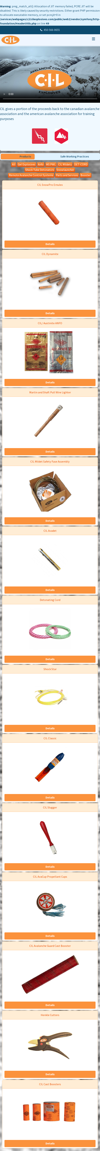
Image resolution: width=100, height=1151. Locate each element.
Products (25, 156)
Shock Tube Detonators (39, 170)
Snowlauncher (65, 170)
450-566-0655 (52, 30)
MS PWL (51, 164)
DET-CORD (81, 164)
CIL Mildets (65, 164)
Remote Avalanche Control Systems (31, 175)
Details (50, 244)
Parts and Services (67, 175)
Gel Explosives (26, 164)
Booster (86, 175)
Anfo (41, 164)
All (13, 164)
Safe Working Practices (74, 156)
